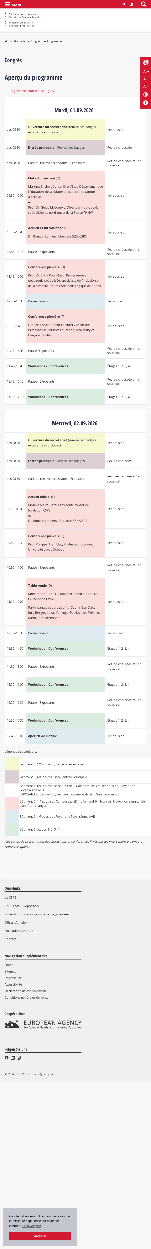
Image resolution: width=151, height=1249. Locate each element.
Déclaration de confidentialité (26, 1058)
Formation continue (19, 931)
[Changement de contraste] (145, 94)
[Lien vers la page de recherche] (143, 5)
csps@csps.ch (43, 1149)
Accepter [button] (40, 1235)
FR (131, 4)
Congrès (35, 41)
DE (124, 4)
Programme (54, 41)
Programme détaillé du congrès (31, 91)
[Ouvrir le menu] (14, 4)
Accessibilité (13, 1052)
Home (9, 1032)
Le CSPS (10, 897)
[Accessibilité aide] (145, 103)
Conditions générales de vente (27, 1065)
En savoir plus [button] (31, 1226)
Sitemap (10, 1039)
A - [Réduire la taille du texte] (145, 86)
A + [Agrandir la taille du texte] (146, 71)
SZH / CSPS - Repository (22, 906)
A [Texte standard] (144, 79)
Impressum (13, 1045)
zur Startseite (17, 41)
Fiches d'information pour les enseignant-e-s (37, 914)
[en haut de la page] (2, 877)
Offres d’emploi (16, 922)
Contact (10, 939)
